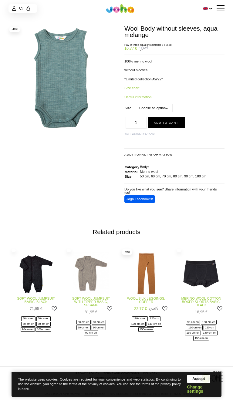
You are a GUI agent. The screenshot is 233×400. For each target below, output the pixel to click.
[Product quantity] (136, 123)
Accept (198, 379)
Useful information (138, 97)
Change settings (195, 389)
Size (128, 108)
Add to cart (166, 122)
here (25, 389)
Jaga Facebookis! (140, 199)
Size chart (131, 88)
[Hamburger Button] (221, 8)
